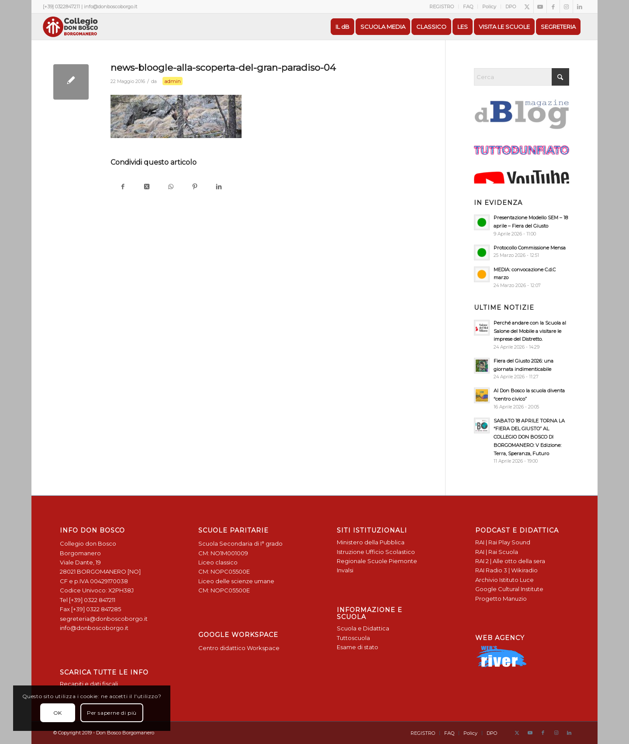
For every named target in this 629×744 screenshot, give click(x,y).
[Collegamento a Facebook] (553, 6)
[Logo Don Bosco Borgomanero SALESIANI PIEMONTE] (70, 27)
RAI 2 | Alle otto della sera (510, 560)
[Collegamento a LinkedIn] (579, 6)
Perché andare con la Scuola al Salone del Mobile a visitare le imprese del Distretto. (530, 331)
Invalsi (345, 570)
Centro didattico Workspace (239, 647)
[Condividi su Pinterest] (195, 187)
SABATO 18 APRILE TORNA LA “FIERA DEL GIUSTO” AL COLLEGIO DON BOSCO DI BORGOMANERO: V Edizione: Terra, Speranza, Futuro (529, 437)
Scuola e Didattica (363, 628)
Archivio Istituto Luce (504, 579)
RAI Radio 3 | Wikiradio (506, 570)
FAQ (468, 6)
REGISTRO (441, 6)
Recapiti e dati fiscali (89, 683)
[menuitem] (442, 6)
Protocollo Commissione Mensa (530, 248)
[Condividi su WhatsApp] (171, 187)
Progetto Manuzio (501, 598)
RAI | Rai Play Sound (502, 542)
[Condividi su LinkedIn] (219, 187)
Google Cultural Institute (509, 588)
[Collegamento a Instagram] (566, 6)
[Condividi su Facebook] (123, 187)
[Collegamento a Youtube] (540, 6)
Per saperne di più (112, 712)
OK (57, 712)
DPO (510, 6)
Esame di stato (357, 647)
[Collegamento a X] (527, 6)
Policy (489, 6)
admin (172, 81)
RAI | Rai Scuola (496, 551)
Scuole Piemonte (392, 560)
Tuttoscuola (353, 637)
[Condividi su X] (147, 187)
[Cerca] (521, 77)
